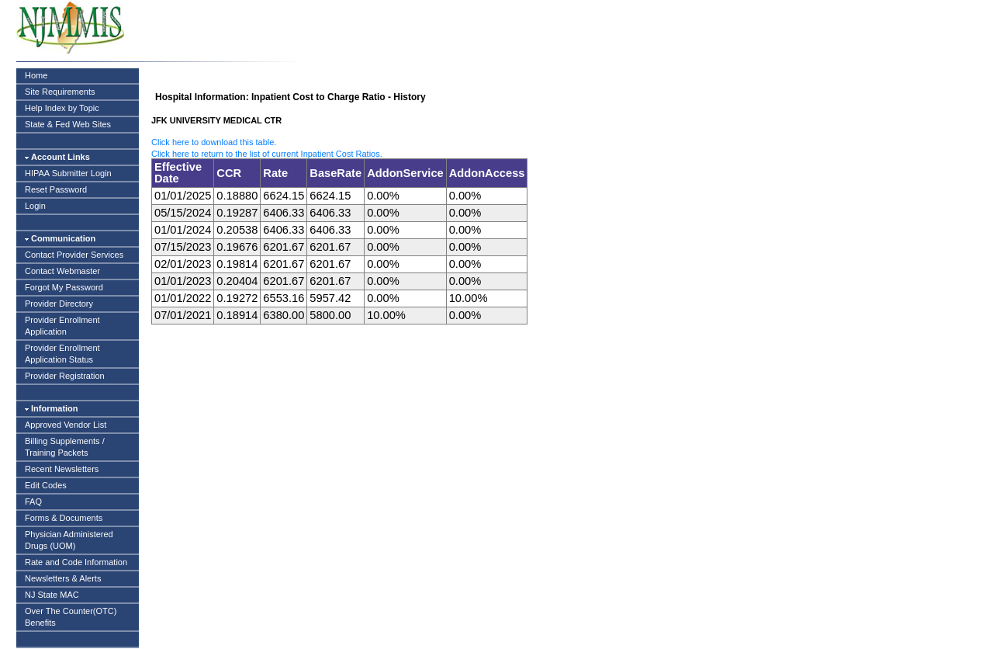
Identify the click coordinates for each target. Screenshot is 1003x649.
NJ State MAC (52, 594)
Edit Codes (46, 485)
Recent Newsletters (62, 469)
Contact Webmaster (62, 271)
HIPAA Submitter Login (68, 173)
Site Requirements (60, 91)
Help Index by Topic (62, 108)
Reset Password (56, 189)
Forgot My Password (64, 287)
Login (35, 205)
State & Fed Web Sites (68, 124)
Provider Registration (65, 375)
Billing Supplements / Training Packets (65, 446)
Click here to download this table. (213, 142)
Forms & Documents (63, 517)
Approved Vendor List (65, 424)
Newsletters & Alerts (63, 578)
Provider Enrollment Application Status (62, 353)
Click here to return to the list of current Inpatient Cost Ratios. (266, 153)
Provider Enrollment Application (62, 325)
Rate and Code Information (76, 562)
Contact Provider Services (74, 254)
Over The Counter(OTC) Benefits (70, 616)
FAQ (33, 501)
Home (36, 75)
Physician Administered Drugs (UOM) (69, 539)
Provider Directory (59, 303)
